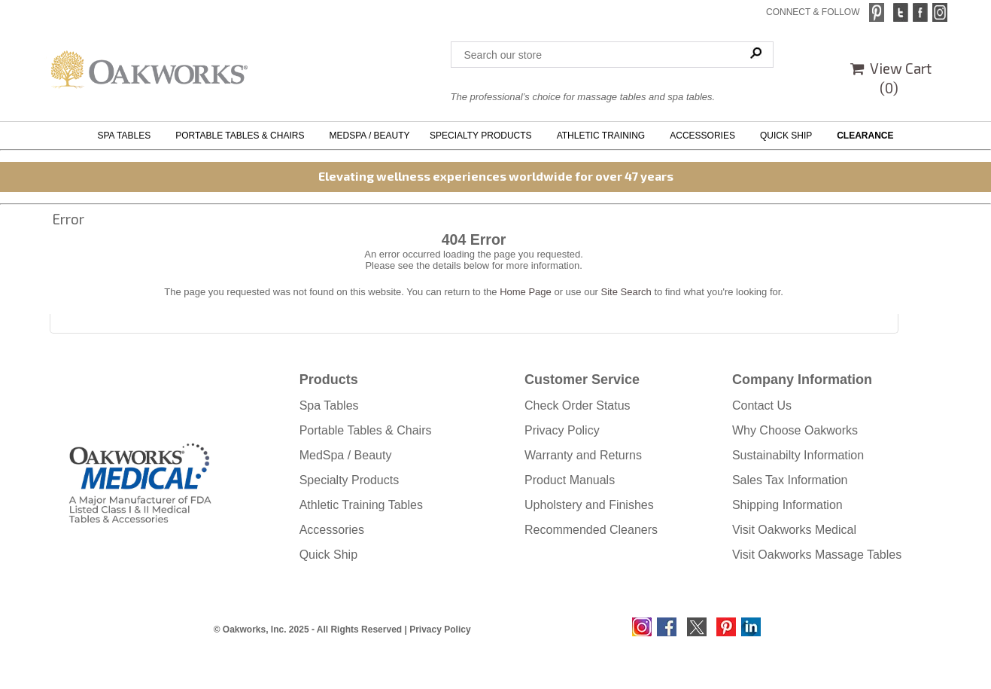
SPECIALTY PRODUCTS (483, 135)
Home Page (526, 291)
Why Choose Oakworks (795, 430)
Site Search (626, 291)
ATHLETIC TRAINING (603, 135)
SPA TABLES (127, 135)
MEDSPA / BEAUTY (369, 135)
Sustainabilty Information (798, 455)
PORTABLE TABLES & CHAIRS (242, 135)
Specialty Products (349, 480)
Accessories (331, 529)
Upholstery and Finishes (589, 504)
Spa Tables (329, 405)
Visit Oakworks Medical (794, 529)
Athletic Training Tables (361, 504)
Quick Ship (328, 554)
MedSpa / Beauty (345, 455)
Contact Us (762, 405)
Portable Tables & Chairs (365, 430)
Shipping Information (787, 504)
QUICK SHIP (788, 135)
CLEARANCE (865, 135)
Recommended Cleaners (591, 529)
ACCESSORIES (705, 135)
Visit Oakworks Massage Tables (816, 554)
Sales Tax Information (790, 480)
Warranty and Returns (583, 455)
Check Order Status (577, 405)
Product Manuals (569, 480)
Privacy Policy (562, 430)
